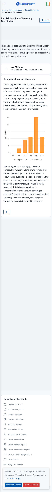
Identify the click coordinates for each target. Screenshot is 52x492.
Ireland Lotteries (15, 10)
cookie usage (14, 478)
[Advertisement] (26, 33)
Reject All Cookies (31, 485)
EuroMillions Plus (32, 10)
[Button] (48, 4)
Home (3, 10)
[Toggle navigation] (4, 3)
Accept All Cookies (13, 485)
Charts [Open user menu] (45, 20)
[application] (26, 137)
